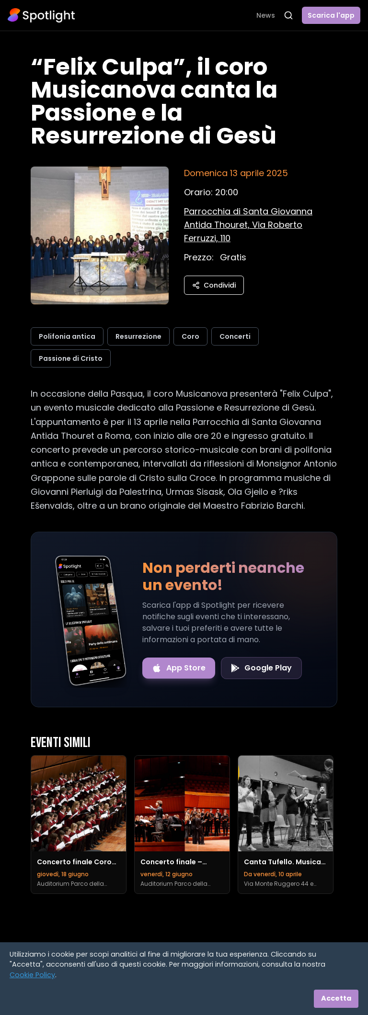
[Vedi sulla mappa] (248, 224)
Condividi (214, 285)
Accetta (336, 998)
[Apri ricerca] (288, 15)
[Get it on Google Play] (261, 668)
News (265, 15)
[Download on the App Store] (178, 668)
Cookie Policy (32, 975)
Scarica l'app (331, 15)
